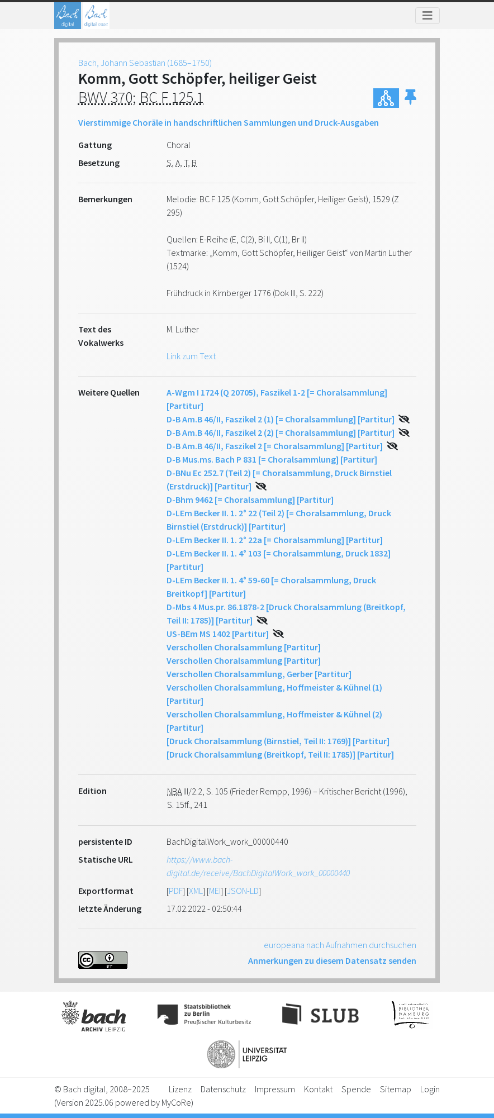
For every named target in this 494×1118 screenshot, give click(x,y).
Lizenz (180, 1089)
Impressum (275, 1089)
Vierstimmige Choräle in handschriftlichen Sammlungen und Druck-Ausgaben (228, 122)
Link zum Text (191, 355)
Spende (356, 1089)
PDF (176, 890)
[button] (410, 98)
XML (196, 890)
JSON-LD (243, 890)
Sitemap (395, 1089)
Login (430, 1089)
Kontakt (318, 1089)
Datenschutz (223, 1089)
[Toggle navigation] (427, 15)
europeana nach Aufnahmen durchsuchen (340, 944)
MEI (215, 890)
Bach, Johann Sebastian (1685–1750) (145, 62)
